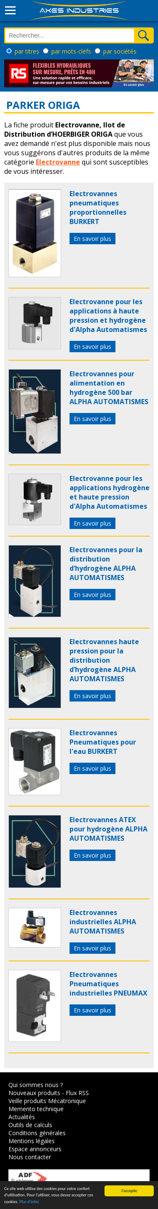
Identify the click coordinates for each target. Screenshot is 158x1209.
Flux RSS (77, 1093)
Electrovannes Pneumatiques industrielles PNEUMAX (108, 984)
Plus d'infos (29, 1202)
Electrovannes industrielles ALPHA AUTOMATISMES (103, 922)
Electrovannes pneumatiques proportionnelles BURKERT (98, 207)
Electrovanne (58, 162)
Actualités (21, 1117)
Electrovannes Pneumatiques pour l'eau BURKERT (103, 742)
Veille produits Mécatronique (47, 1101)
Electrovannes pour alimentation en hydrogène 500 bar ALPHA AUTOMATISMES (109, 387)
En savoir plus (92, 239)
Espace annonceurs (35, 1149)
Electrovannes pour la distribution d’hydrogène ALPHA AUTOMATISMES (106, 563)
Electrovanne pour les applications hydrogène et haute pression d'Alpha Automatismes (110, 492)
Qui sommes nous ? (35, 1085)
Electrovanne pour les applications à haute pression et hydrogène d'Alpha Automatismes (108, 315)
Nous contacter (29, 1157)
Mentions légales (31, 1141)
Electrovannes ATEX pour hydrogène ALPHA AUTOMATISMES (108, 829)
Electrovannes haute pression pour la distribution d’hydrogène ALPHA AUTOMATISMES (104, 660)
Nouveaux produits (34, 1093)
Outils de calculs (30, 1125)
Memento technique (36, 1109)
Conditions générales (37, 1133)
